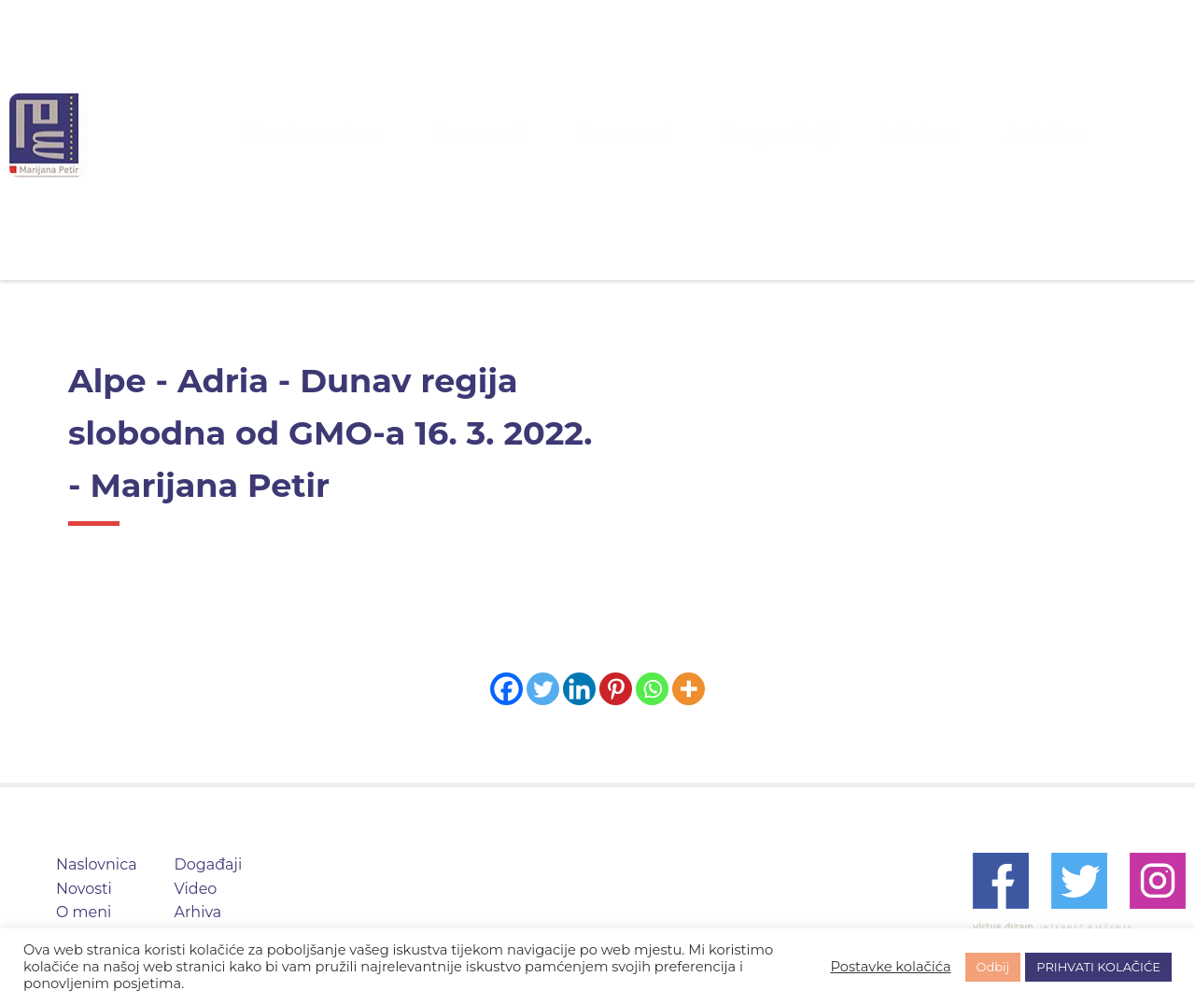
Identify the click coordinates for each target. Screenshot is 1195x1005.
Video (843, 135)
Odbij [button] (993, 966)
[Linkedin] (579, 688)
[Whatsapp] (652, 688)
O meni (630, 135)
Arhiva (937, 135)
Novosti (526, 135)
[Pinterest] (615, 688)
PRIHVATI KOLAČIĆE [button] (1098, 966)
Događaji (739, 135)
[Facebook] (506, 688)
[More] (688, 688)
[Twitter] (543, 688)
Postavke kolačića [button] (890, 966)
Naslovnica (409, 135)
